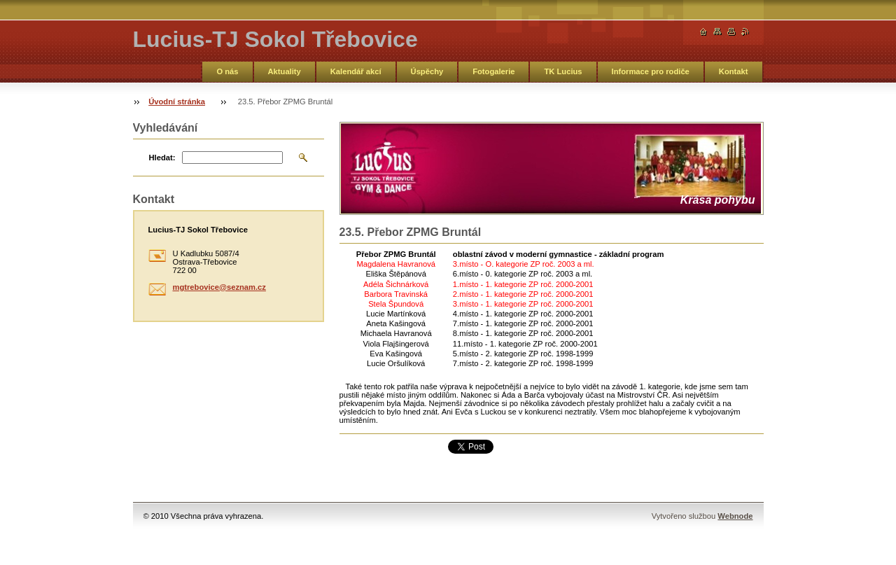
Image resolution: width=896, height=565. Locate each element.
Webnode (735, 516)
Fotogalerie (493, 71)
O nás (227, 71)
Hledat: (162, 157)
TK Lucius (563, 71)
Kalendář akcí (356, 71)
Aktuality (284, 71)
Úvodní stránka (176, 101)
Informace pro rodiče (651, 71)
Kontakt (733, 71)
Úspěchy (427, 71)
